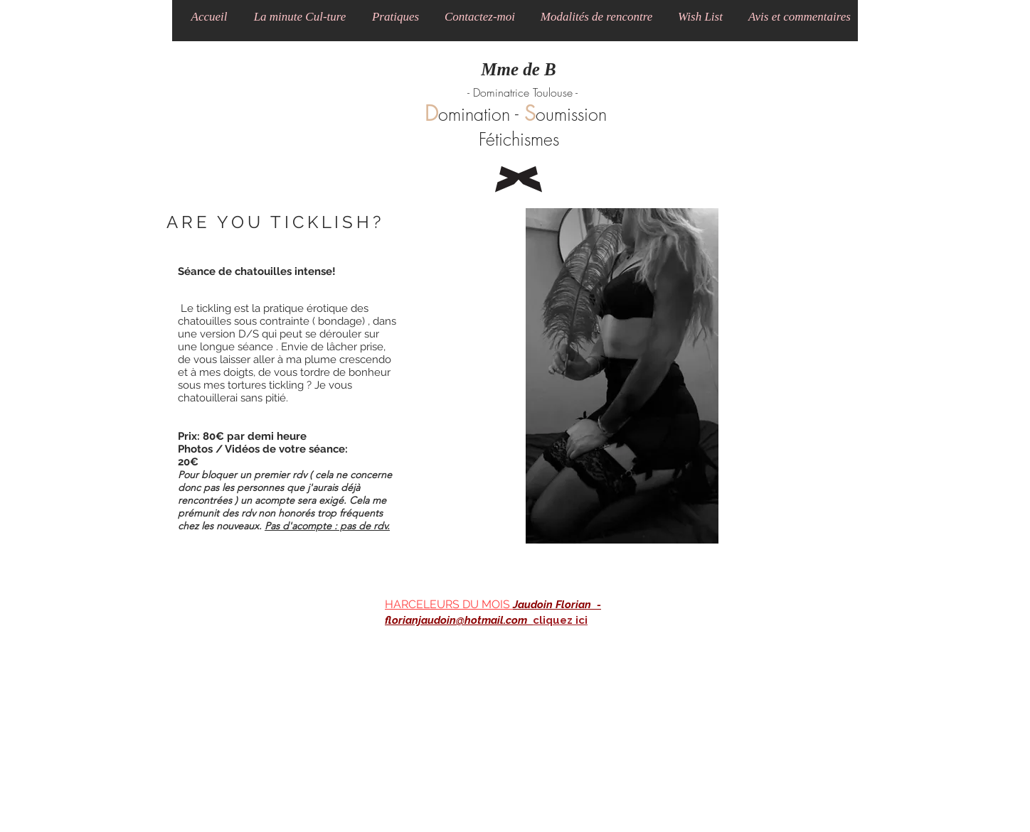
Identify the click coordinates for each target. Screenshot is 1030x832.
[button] (299, 17)
